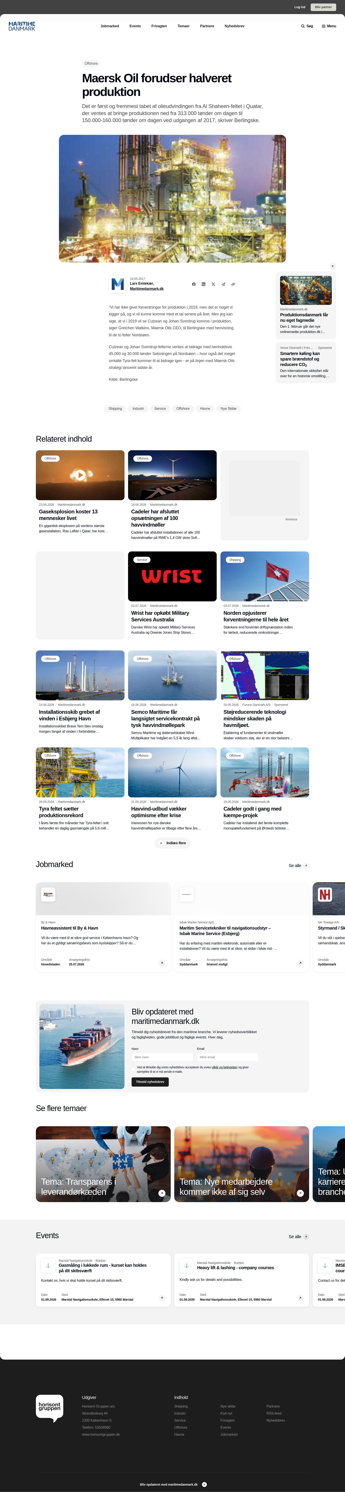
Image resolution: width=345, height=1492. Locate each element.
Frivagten (227, 1420)
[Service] (141, 560)
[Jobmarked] (110, 26)
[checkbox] (133, 1069)
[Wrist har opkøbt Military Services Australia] (172, 593)
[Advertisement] (264, 488)
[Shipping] (235, 560)
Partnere (273, 1406)
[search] (307, 26)
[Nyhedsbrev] (234, 26)
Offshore (180, 1427)
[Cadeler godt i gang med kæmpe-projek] (264, 789)
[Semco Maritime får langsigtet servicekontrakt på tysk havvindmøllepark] (172, 695)
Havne (179, 1434)
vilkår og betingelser (225, 1067)
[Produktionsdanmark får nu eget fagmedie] (306, 305)
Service (180, 1420)
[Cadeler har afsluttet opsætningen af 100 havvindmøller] (172, 495)
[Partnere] (207, 26)
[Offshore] (91, 63)
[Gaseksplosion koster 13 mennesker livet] (80, 492)
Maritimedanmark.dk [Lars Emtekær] (147, 289)
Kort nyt (226, 1413)
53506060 (102, 1427)
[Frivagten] (159, 26)
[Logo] (22, 26)
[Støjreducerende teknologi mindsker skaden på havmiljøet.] (264, 695)
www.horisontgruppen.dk (101, 1434)
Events (225, 1427)
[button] (332, 266)
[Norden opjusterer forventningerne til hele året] (264, 593)
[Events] (135, 26)
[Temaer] (184, 26)
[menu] (329, 26)
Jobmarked (229, 1434)
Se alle (299, 866)
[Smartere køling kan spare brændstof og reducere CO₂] (306, 362)
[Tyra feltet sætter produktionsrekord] (80, 789)
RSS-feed (273, 1413)
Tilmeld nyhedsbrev (150, 1082)
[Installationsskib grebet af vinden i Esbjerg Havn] (80, 692)
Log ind (299, 7)
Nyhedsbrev (275, 1420)
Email (200, 1049)
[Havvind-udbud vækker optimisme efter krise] (172, 789)
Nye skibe (228, 1406)
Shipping (181, 1406)
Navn (135, 1049)
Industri (179, 1413)
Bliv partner (323, 7)
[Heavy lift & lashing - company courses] (241, 1280)
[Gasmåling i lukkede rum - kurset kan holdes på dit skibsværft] (103, 1280)
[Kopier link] (233, 284)
